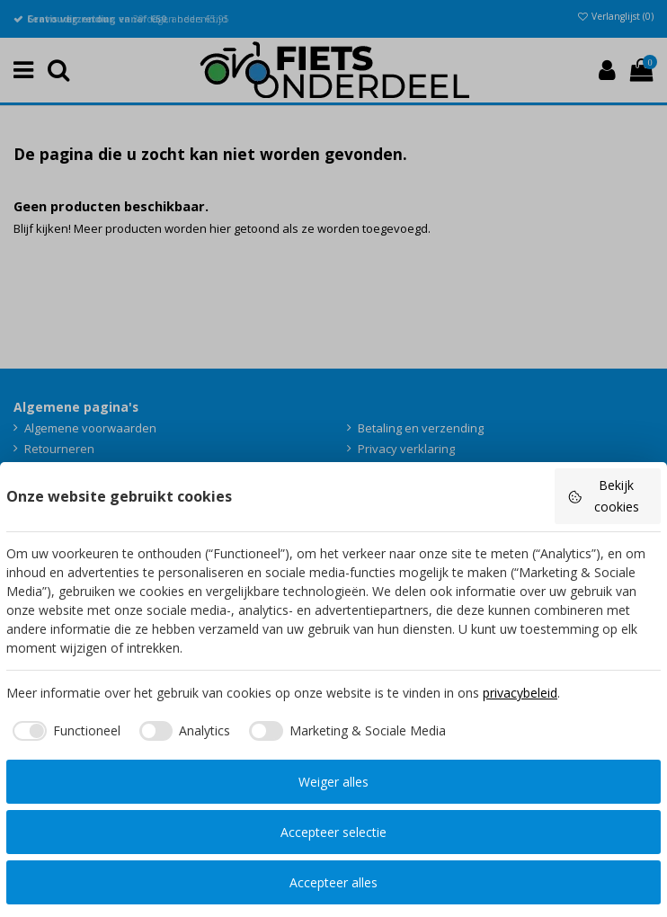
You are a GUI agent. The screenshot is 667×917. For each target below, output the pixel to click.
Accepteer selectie (333, 832)
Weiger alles (333, 781)
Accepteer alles (333, 882)
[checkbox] (63, 731)
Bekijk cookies (603, 495)
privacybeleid (520, 692)
